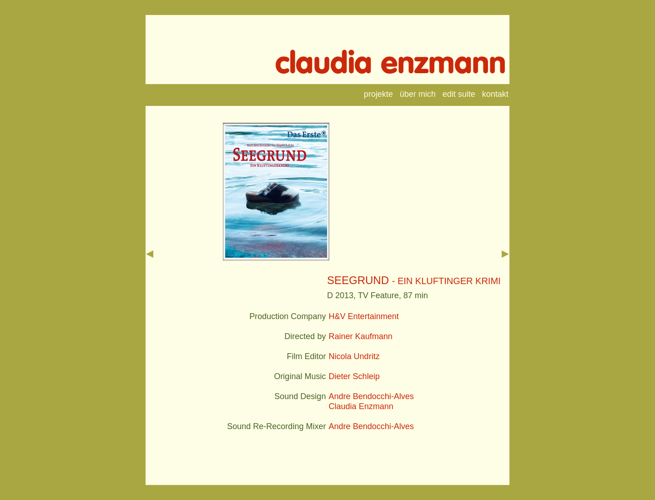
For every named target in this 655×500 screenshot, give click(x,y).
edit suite (459, 94)
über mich (418, 94)
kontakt (495, 94)
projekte (378, 94)
